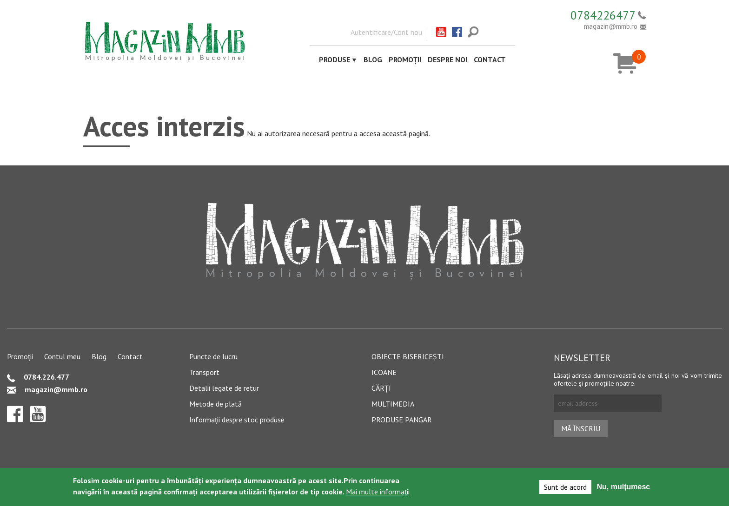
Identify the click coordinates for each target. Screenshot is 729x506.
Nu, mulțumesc (623, 487)
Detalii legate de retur (224, 388)
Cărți (381, 388)
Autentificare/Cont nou (386, 32)
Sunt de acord (565, 487)
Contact (490, 59)
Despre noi (447, 59)
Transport (204, 372)
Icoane (384, 372)
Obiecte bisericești (407, 356)
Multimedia (392, 403)
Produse (334, 59)
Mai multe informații (378, 491)
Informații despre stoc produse (237, 419)
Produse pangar (401, 419)
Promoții (405, 59)
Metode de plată (215, 403)
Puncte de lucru (213, 356)
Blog (373, 59)
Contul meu (62, 356)
